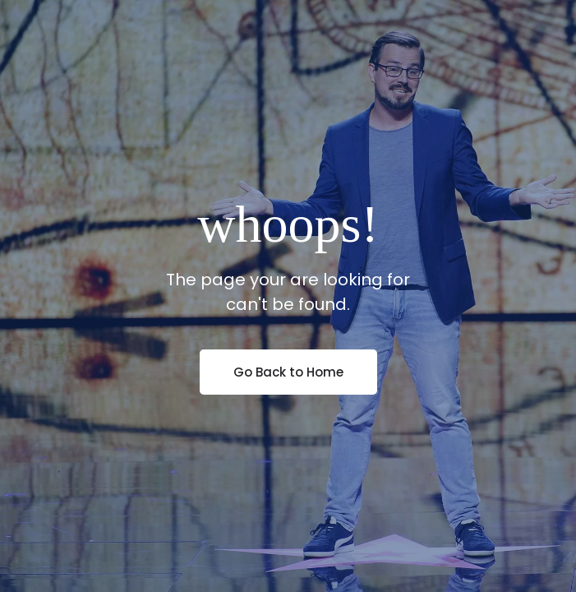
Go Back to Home (288, 372)
